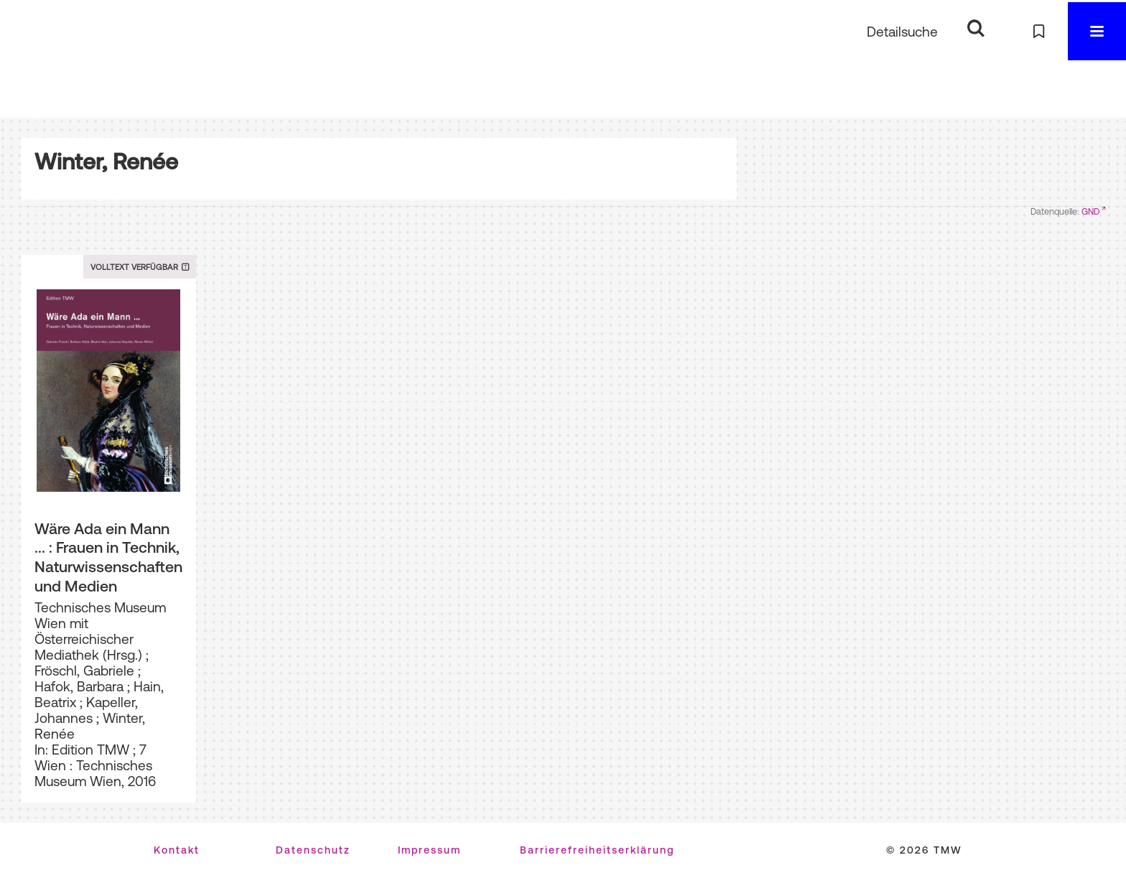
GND (1090, 212)
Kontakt (177, 850)
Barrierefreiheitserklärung (597, 850)
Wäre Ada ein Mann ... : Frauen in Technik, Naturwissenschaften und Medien (108, 557)
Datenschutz (313, 850)
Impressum (429, 850)
